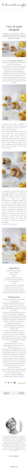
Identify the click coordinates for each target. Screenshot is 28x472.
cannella (22, 33)
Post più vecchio (21, 393)
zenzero (17, 38)
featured (8, 36)
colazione (6, 35)
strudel (6, 195)
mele (18, 36)
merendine (11, 38)
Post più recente (6, 393)
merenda (23, 36)
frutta (14, 36)
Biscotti (16, 33)
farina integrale (15, 35)
